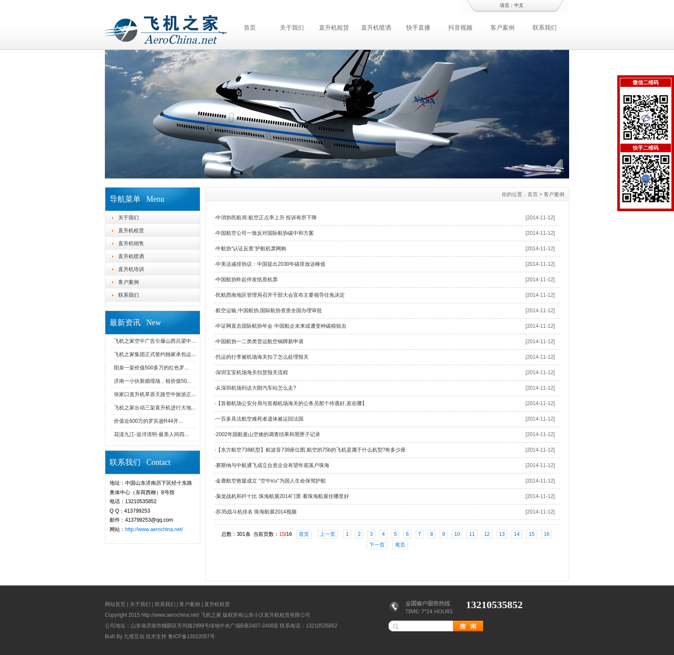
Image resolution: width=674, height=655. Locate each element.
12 (487, 534)
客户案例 (502, 27)
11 (472, 534)
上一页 (327, 534)
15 (531, 534)
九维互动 (134, 636)
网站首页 (115, 604)
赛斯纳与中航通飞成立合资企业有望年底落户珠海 (272, 465)
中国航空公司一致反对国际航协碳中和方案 (265, 233)
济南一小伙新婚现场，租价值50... (152, 381)
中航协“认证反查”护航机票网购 (251, 249)
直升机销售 (131, 243)
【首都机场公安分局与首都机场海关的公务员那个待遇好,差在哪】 (291, 403)
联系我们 (545, 27)
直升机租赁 (334, 27)
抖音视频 (460, 27)
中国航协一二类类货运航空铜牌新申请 (259, 341)
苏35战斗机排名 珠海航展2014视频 (256, 512)
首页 (250, 27)
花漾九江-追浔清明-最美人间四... (151, 434)
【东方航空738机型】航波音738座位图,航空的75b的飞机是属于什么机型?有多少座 (311, 450)
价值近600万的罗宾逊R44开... (148, 421)
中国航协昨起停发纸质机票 (247, 280)
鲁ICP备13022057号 (191, 636)
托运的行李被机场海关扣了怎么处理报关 (262, 357)
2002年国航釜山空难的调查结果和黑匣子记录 (268, 434)
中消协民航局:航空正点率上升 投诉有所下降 (266, 218)
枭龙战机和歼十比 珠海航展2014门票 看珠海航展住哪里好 (282, 496)
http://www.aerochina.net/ (154, 529)
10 (457, 534)
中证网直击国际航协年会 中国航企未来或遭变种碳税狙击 (281, 326)
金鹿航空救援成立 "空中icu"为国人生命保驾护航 (270, 481)
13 (502, 534)
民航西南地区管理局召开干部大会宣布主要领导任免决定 (280, 295)
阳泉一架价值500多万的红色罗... (151, 368)
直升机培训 (131, 269)
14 (517, 534)
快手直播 (418, 27)
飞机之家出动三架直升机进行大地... (155, 408)
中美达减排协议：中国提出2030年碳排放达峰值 (270, 264)
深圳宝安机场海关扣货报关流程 (252, 372)
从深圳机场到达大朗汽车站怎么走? (256, 388)
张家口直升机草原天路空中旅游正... (155, 394)
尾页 (400, 545)
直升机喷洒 (376, 27)
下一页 (377, 545)
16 (546, 534)
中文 (519, 5)
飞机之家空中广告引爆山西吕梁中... (155, 341)
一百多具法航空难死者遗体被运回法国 (259, 419)
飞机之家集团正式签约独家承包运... (155, 354)
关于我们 (292, 27)
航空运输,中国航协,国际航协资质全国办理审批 (269, 311)
